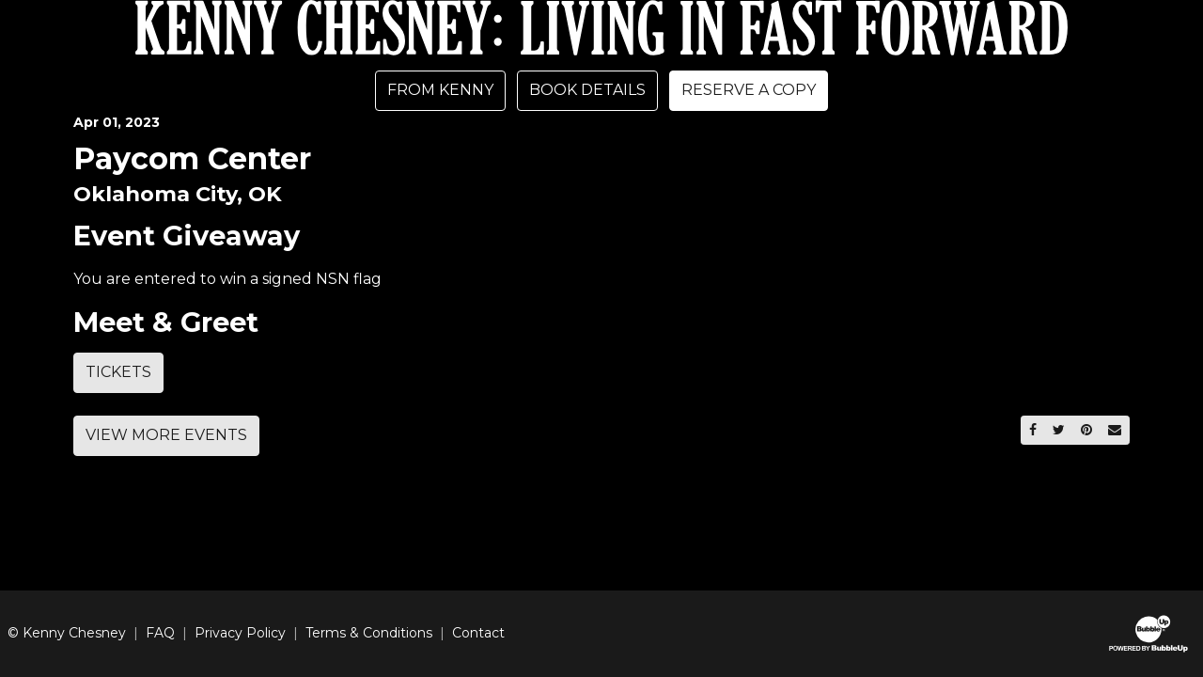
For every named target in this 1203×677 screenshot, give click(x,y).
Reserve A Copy (748, 90)
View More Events (166, 435)
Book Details (587, 90)
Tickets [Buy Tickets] (118, 372)
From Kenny (440, 90)
